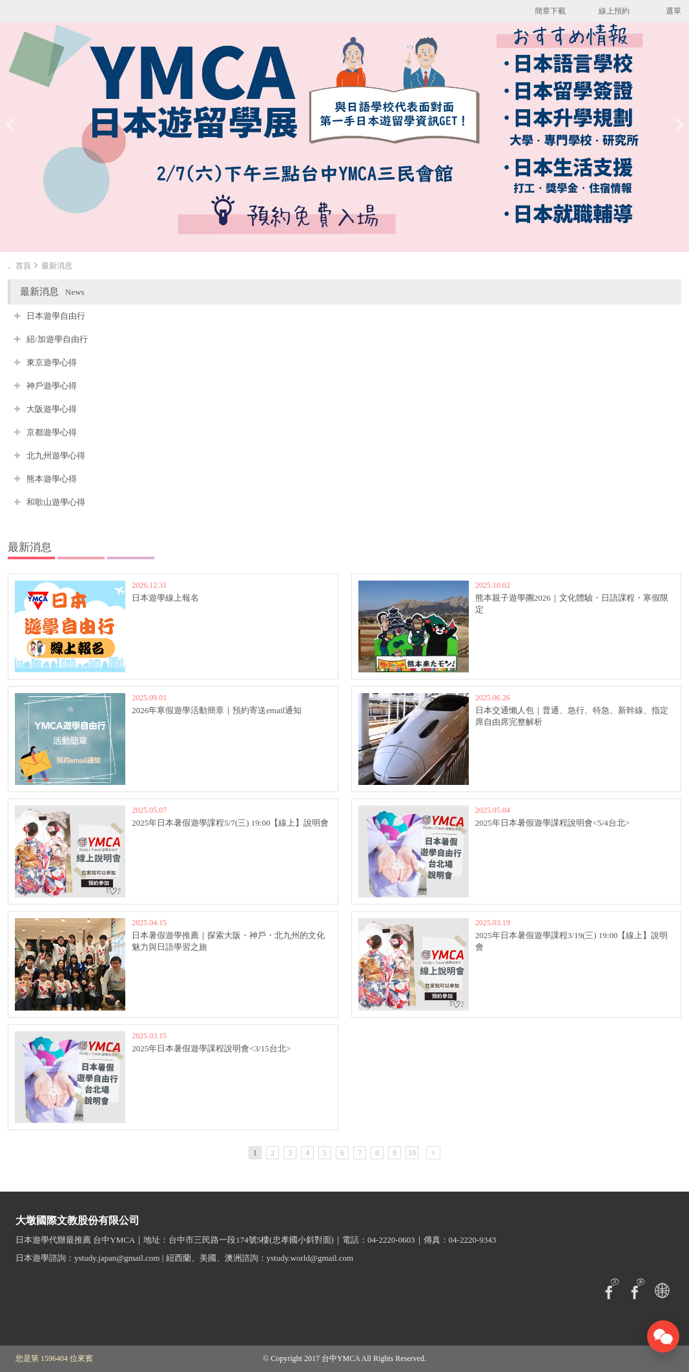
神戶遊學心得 (51, 386)
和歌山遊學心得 (55, 502)
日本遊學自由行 (55, 316)
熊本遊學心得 (51, 479)
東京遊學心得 (51, 362)
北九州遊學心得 (55, 455)
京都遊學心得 (51, 432)
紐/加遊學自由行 (57, 339)
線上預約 (614, 11)
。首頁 (19, 265)
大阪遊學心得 (51, 409)
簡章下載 (550, 11)
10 (412, 1152)
